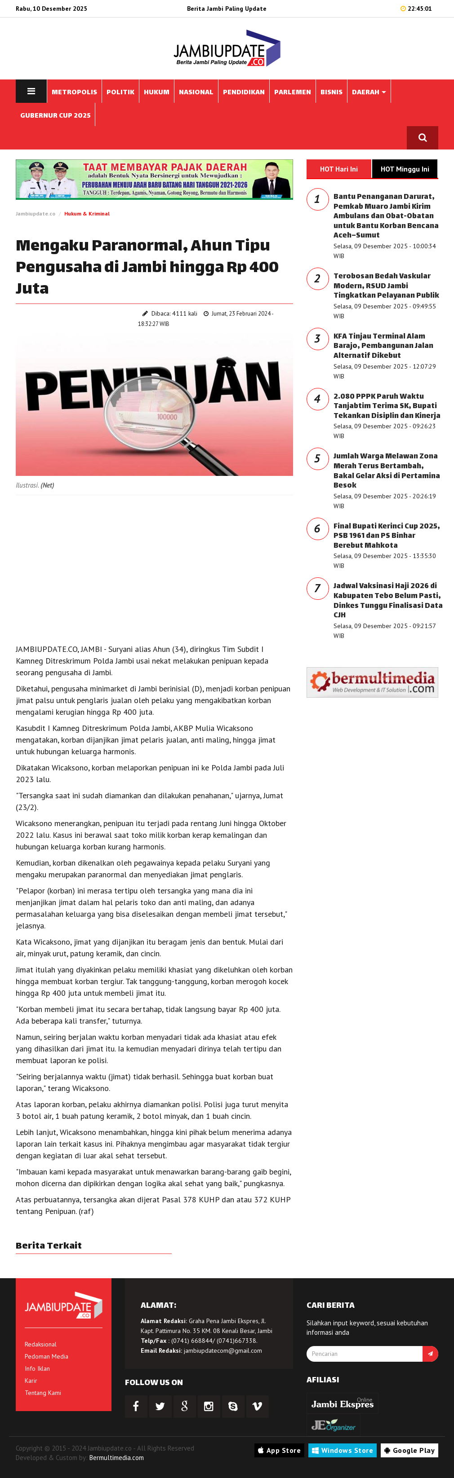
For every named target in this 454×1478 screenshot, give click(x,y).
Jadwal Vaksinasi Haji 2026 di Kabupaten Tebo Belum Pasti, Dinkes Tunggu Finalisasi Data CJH (388, 601)
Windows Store (342, 1450)
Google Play (409, 1450)
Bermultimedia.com (116, 1457)
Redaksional (41, 1344)
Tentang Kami (43, 1393)
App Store (279, 1450)
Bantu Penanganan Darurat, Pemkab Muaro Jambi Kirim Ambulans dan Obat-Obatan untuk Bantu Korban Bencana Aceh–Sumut (386, 216)
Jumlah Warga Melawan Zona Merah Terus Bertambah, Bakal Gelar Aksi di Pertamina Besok (387, 471)
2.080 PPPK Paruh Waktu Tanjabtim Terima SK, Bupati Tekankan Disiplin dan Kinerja (387, 407)
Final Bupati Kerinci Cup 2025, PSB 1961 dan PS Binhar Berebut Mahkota (387, 536)
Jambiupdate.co (35, 213)
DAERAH (369, 93)
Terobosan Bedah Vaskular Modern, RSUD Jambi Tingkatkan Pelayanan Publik (386, 286)
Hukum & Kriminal (87, 213)
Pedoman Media (46, 1356)
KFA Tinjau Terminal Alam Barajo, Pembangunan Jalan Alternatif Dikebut (383, 346)
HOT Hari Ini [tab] (339, 168)
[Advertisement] (154, 567)
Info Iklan (37, 1368)
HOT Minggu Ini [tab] (405, 168)
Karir (31, 1381)
